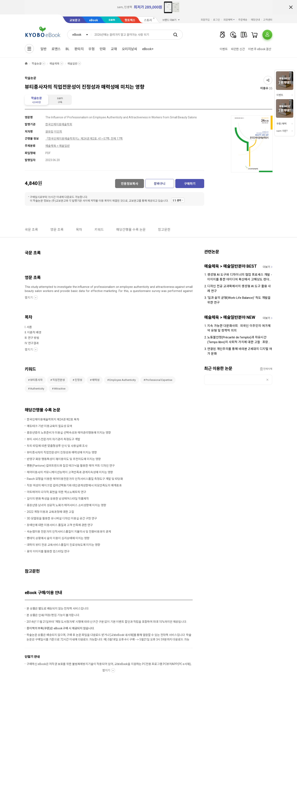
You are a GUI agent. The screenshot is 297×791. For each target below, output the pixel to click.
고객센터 (267, 19)
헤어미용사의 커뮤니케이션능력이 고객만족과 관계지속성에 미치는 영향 (70, 472)
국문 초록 (31, 230)
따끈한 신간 (238, 49)
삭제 (267, 379)
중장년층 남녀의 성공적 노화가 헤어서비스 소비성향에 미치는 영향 (66, 505)
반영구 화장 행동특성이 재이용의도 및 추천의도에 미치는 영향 (64, 459)
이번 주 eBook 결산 (259, 49)
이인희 (58, 131)
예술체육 (54, 63)
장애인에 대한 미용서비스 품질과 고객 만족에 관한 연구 (60, 525)
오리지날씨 (129, 49)
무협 (91, 49)
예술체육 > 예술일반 (57, 145)
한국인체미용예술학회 (58, 124)
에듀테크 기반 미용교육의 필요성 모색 (49, 426)
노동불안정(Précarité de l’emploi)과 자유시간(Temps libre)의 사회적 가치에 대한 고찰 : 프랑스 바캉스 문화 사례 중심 (239, 340)
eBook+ (148, 49)
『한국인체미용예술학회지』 (63, 138)
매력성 (95, 379)
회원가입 (205, 19)
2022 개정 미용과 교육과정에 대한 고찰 (50, 511)
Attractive (59, 388)
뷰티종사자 (36, 379)
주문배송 (242, 19)
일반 (43, 49)
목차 (79, 230)
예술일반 (72, 63)
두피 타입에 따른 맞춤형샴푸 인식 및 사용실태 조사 (57, 445)
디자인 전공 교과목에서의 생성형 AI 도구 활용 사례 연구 (239, 288)
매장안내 (255, 19)
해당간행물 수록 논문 (131, 230)
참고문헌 (164, 230)
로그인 (216, 19)
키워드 (99, 230)
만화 (103, 49)
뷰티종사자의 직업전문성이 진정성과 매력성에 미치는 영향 (62, 452)
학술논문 (36, 63)
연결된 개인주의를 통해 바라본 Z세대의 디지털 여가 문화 (239, 351)
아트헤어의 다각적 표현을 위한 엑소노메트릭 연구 (56, 492)
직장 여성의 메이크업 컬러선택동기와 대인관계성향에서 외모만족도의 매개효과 (74, 485)
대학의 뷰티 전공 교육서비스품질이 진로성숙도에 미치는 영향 (63, 544)
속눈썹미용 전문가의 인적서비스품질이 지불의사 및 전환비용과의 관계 (69, 531)
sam (111, 20)
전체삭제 (267, 368)
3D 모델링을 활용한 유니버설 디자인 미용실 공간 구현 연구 (62, 518)
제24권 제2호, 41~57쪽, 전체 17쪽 (102, 138)
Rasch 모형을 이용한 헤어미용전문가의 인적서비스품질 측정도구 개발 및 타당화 (75, 478)
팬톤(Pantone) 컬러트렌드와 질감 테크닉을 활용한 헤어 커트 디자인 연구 (71, 465)
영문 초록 (57, 230)
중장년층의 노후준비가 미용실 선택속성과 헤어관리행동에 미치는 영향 (69, 432)
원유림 (49, 131)
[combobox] (79, 35)
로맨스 (56, 49)
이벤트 (224, 49)
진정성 (78, 379)
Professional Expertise (159, 379)
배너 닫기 (291, 7)
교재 (114, 49)
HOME (26, 64)
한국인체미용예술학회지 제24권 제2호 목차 (53, 419)
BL (68, 49)
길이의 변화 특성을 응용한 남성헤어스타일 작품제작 (58, 498)
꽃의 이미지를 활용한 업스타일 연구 (48, 551)
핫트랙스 (130, 20)
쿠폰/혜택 (281, 123)
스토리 (148, 20)
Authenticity (37, 388)
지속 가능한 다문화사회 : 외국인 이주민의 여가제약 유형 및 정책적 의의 (239, 328)
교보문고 (75, 20)
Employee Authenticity (122, 379)
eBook (93, 20)
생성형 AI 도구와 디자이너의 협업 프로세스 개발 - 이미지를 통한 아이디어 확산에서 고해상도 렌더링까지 (239, 277)
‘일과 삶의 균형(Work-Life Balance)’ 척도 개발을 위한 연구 (239, 300)
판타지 (79, 49)
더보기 (266, 267)
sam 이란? (282, 130)
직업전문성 (58, 379)
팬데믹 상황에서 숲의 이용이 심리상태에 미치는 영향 (58, 538)
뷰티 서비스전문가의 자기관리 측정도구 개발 (53, 439)
